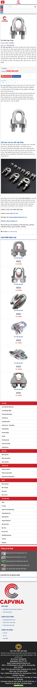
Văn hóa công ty (7, 612)
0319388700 (22, 659)
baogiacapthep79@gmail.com (18, 217)
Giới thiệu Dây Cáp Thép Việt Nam (12, 609)
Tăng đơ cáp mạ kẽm (7, 473)
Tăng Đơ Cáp (5, 465)
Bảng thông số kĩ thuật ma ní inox (16, 557)
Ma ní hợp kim (5, 484)
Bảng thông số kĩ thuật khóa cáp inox (17, 561)
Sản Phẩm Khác (5, 498)
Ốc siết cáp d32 (18, 363)
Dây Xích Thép (5, 524)
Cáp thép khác (5, 429)
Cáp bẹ (3, 436)
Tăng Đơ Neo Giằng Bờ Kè (8, 476)
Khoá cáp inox (5, 454)
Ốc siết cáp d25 (18, 389)
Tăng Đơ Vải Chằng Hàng (8, 509)
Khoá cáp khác (5, 462)
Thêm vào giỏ (6, 76)
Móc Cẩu (4, 528)
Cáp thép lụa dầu (6, 421)
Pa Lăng (4, 506)
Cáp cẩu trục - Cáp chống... (8, 425)
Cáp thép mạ (5, 418)
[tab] (3, 82)
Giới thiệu (5, 638)
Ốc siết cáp (10, 45)
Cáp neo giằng (5, 432)
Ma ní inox (4, 491)
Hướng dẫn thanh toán (9, 619)
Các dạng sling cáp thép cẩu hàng (16, 568)
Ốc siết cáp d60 (18, 258)
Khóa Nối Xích (5, 517)
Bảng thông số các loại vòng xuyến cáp (17, 565)
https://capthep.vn (11, 221)
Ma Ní (3, 480)
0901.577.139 (14, 213)
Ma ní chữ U (5, 495)
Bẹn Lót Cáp (5, 531)
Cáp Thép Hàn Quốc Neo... (8, 407)
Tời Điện (4, 539)
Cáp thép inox (5, 447)
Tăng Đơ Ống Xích (6, 520)
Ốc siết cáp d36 (18, 336)
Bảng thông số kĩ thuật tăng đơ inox (16, 553)
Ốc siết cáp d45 (18, 284)
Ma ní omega (5, 487)
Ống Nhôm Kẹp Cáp (6, 535)
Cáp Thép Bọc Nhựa (6, 410)
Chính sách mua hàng (9, 622)
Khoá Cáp (4, 451)
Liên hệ (5, 633)
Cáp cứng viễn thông (7, 414)
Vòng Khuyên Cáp (6, 513)
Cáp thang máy (5, 440)
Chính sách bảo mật (8, 625)
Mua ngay (16, 76)
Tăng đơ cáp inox (6, 469)
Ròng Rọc (4, 542)
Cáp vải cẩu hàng (6, 443)
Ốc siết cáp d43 (18, 310)
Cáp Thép (4, 403)
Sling (3, 502)
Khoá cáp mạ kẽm (6, 458)
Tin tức (5, 635)
